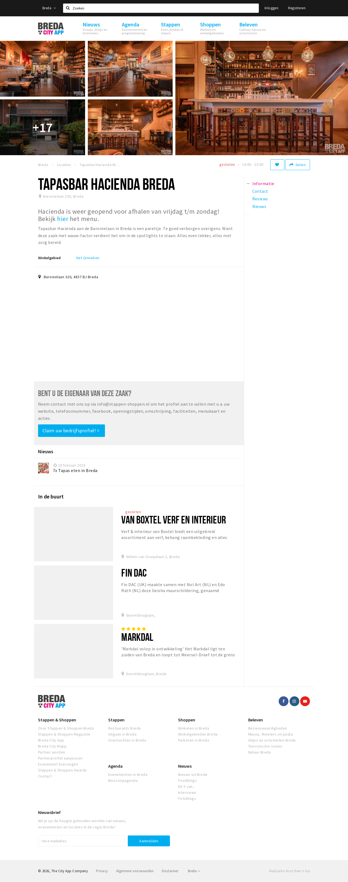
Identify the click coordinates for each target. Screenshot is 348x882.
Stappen (116, 719)
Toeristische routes (265, 746)
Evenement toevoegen (58, 764)
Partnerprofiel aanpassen (60, 758)
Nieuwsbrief (49, 812)
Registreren (297, 8)
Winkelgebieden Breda (198, 734)
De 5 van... (186, 786)
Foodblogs (187, 780)
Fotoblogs (187, 798)
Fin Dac (134, 572)
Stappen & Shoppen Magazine (64, 734)
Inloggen (271, 8)
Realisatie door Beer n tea (289, 871)
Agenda (115, 766)
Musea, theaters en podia (270, 734)
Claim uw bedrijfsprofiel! (70, 430)
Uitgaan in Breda (122, 734)
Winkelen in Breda (193, 728)
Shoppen (186, 719)
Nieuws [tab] (259, 206)
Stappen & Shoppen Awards (62, 770)
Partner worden (51, 752)
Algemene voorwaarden (135, 871)
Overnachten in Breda (127, 740)
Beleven (255, 719)
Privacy (102, 871)
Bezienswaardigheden (267, 728)
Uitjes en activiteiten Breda (272, 740)
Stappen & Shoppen (57, 719)
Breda (49, 8)
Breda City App (51, 740)
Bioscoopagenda (123, 780)
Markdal (137, 637)
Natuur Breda (259, 752)
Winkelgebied (49, 257)
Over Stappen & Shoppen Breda (66, 728)
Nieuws (185, 766)
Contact (45, 776)
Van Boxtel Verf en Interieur (173, 519)
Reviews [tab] (260, 198)
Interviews (187, 792)
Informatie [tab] (263, 183)
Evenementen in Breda (128, 774)
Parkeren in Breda (193, 740)
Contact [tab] (260, 191)
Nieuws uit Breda (192, 774)
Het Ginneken (88, 257)
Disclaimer (170, 871)
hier (63, 219)
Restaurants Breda (124, 728)
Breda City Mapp (52, 746)
